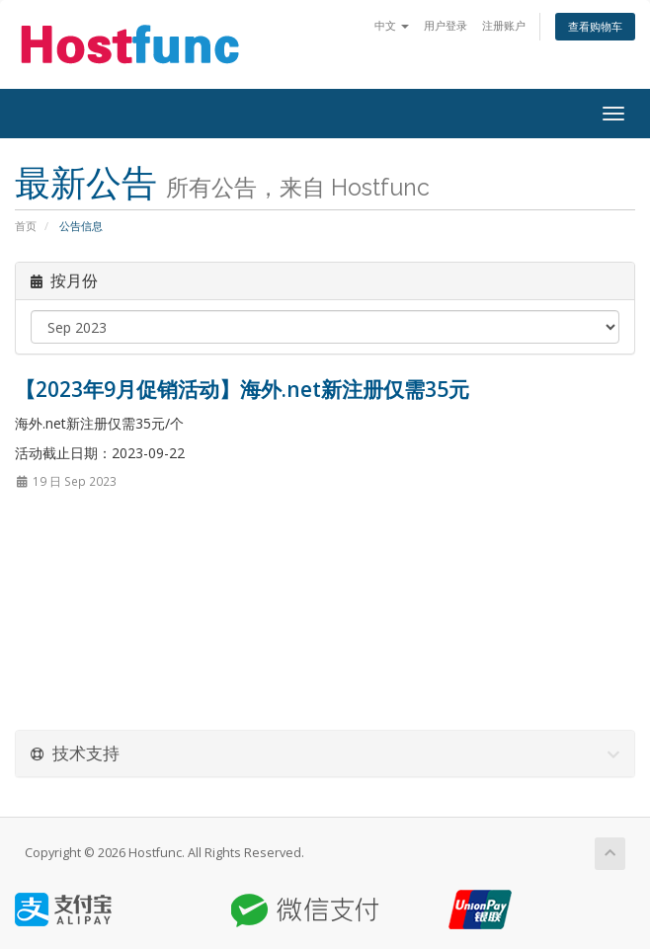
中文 (391, 25)
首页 (26, 225)
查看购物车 (595, 26)
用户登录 (445, 25)
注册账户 (504, 25)
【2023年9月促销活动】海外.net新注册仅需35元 (242, 389)
